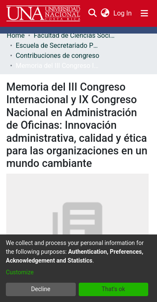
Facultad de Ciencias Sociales (75, 35)
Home (16, 35)
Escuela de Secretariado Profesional (57, 45)
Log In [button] (123, 13)
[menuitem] (105, 13)
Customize (19, 272)
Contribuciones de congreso (57, 56)
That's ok (113, 289)
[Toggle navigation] (144, 13)
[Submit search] (92, 13)
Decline (40, 289)
